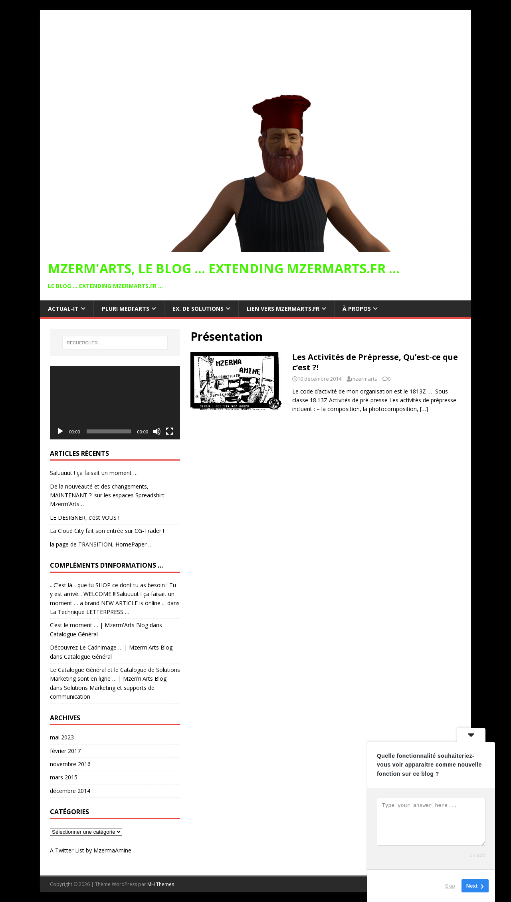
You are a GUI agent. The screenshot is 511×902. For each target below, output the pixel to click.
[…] (424, 409)
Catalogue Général (74, 634)
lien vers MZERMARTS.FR (283, 308)
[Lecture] (60, 431)
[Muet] (157, 431)
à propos (357, 308)
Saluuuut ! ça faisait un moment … (94, 473)
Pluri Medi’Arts (125, 308)
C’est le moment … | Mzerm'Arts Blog (99, 625)
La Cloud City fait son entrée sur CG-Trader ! (107, 530)
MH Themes (160, 884)
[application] (115, 402)
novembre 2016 (70, 764)
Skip (450, 886)
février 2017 (65, 751)
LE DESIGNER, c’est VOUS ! (84, 517)
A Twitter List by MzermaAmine (90, 850)
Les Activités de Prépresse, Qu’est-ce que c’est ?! (375, 362)
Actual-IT (63, 308)
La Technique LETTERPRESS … (89, 612)
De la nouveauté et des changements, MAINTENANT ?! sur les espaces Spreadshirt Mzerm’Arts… (107, 495)
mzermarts (364, 378)
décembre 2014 (70, 791)
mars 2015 (63, 777)
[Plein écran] (170, 431)
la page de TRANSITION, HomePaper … (101, 544)
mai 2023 (62, 737)
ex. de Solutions (198, 308)
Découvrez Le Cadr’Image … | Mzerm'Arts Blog (111, 647)
